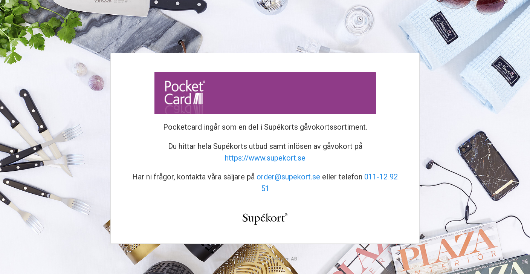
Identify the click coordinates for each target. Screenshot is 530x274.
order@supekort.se (288, 176)
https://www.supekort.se (265, 157)
